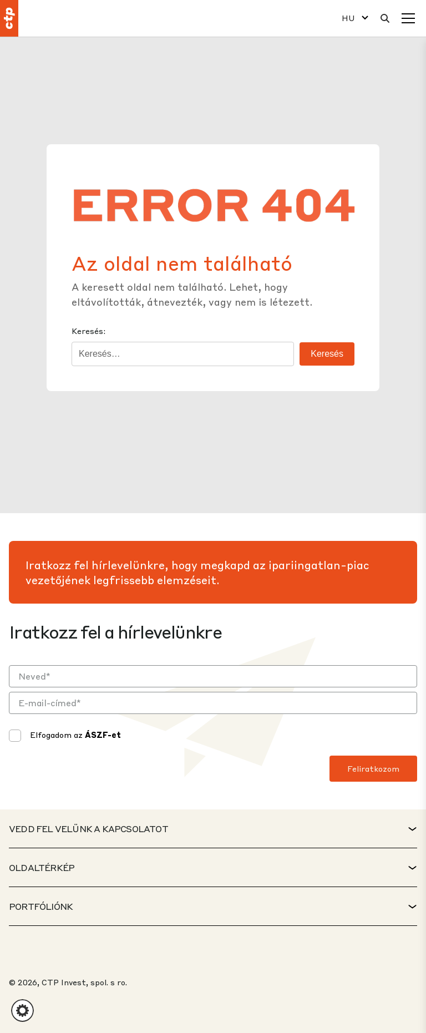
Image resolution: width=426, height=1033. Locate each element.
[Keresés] (385, 18)
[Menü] (408, 18)
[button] (22, 1010)
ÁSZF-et (103, 735)
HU (348, 18)
